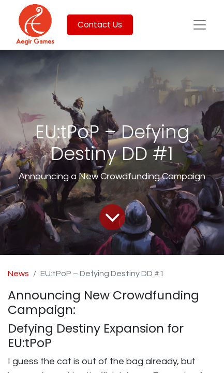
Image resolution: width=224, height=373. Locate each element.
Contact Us (100, 24)
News (18, 273)
